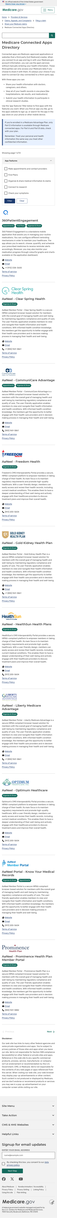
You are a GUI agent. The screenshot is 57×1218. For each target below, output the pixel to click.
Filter (9, 201)
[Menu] (48, 10)
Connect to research (17, 187)
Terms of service (9, 271)
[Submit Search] (52, 35)
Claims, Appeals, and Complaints (18, 21)
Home (4, 17)
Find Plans (13, 175)
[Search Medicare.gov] (25, 35)
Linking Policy (38, 1190)
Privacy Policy (8, 275)
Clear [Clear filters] (22, 201)
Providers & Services (19, 17)
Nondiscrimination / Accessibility (30, 1187)
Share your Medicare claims (16, 24)
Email (7, 263)
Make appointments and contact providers (27, 169)
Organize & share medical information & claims (29, 181)
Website (8, 260)
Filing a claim (41, 21)
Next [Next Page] (51, 1032)
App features (28, 160)
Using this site (7, 1192)
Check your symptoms (18, 193)
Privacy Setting (23, 1190)
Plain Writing (21, 1192)
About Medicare (8, 1187)
